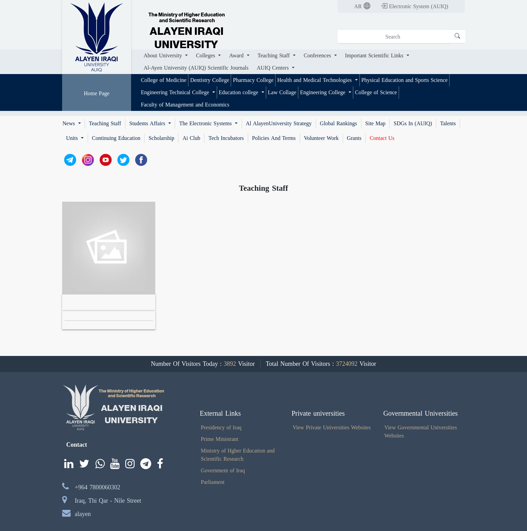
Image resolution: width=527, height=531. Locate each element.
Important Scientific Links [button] (375, 55)
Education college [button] (239, 92)
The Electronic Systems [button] (206, 123)
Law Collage (282, 92)
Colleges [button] (206, 55)
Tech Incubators (226, 138)
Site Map (375, 123)
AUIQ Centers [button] (273, 67)
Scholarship (161, 138)
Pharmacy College (253, 80)
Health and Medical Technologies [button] (315, 80)
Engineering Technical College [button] (176, 92)
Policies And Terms (274, 138)
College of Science (376, 92)
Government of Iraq (223, 470)
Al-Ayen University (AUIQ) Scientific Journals (196, 67)
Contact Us (382, 138)
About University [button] (164, 55)
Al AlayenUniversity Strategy (279, 123)
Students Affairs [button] (148, 123)
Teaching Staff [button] (274, 55)
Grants (354, 138)
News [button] (69, 123)
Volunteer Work (321, 138)
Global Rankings (338, 123)
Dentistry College (209, 80)
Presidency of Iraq (221, 427)
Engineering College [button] (323, 92)
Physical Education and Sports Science (404, 80)
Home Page (96, 93)
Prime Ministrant (219, 439)
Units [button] (73, 138)
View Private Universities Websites (332, 427)
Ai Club (191, 138)
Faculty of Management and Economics (185, 104)
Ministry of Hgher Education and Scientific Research (237, 454)
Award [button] (237, 55)
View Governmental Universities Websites (420, 431)
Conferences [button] (318, 55)
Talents (448, 123)
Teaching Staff (105, 123)
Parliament (212, 482)
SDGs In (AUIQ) (413, 123)
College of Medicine (164, 80)
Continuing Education (116, 138)
